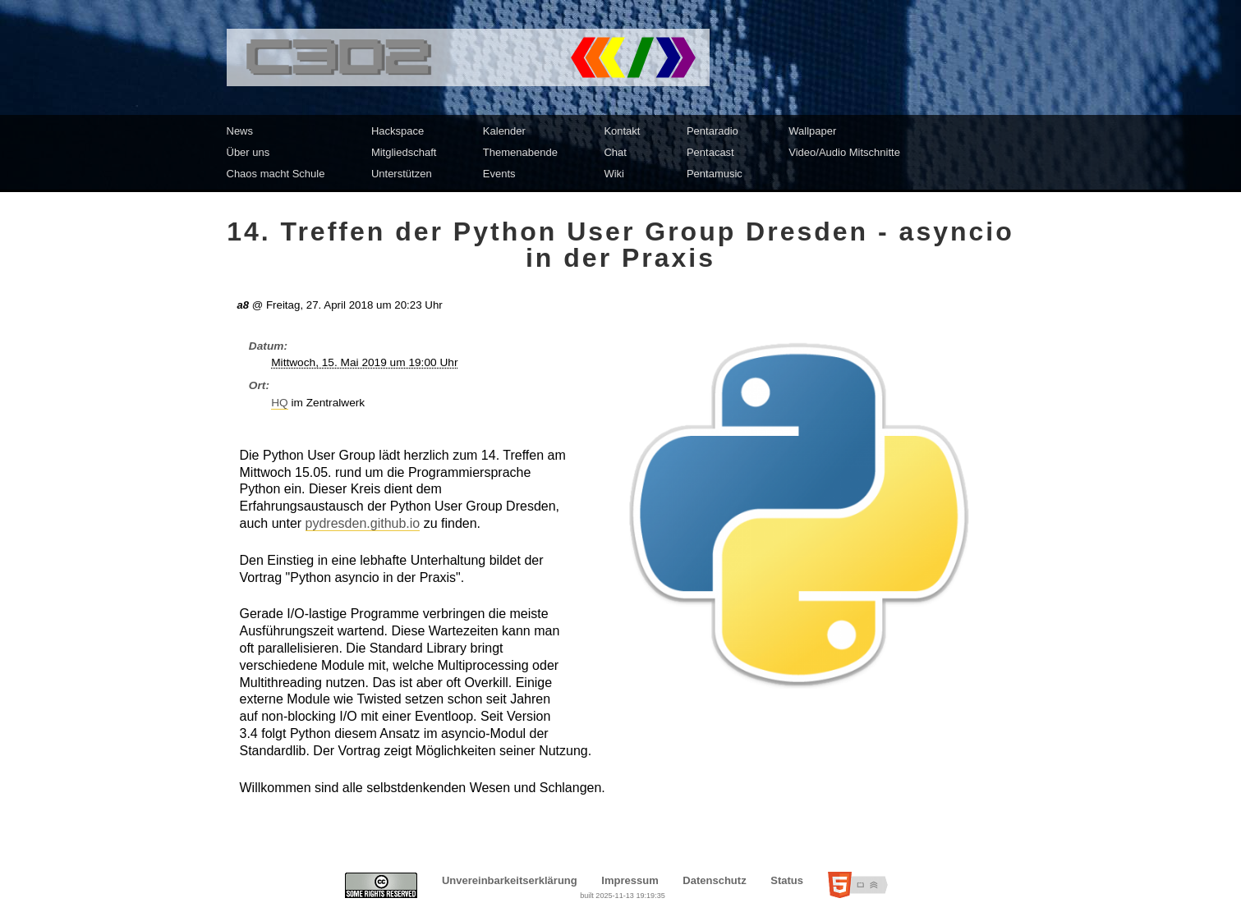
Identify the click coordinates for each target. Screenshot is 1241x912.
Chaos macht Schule (276, 173)
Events (499, 173)
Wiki (614, 173)
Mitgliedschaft (403, 152)
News (240, 131)
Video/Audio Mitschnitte (844, 152)
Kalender (504, 131)
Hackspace (397, 131)
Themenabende (520, 152)
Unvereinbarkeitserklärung (509, 880)
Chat (615, 152)
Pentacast (710, 152)
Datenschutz (714, 880)
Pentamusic (714, 173)
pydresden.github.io (363, 523)
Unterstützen (401, 173)
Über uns (248, 152)
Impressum (629, 880)
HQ (279, 402)
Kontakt (622, 131)
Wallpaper (812, 131)
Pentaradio (712, 131)
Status (786, 880)
